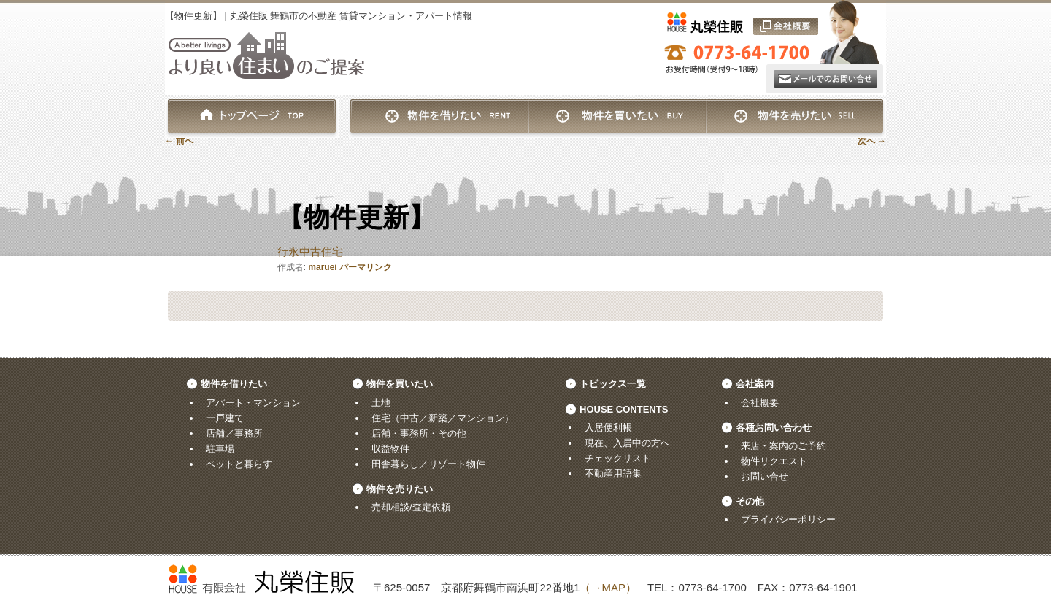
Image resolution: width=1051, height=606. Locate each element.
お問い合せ (764, 476)
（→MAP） (608, 587)
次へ (872, 141)
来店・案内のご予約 (783, 445)
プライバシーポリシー (788, 519)
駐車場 (220, 448)
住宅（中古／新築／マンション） (442, 418)
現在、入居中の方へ (627, 442)
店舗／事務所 (234, 433)
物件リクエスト (774, 461)
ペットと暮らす (239, 464)
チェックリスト (618, 458)
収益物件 (390, 448)
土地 (380, 402)
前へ (179, 141)
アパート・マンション (253, 402)
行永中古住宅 (310, 251)
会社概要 (760, 402)
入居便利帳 (608, 427)
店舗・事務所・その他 (418, 433)
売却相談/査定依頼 (410, 507)
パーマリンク (365, 267)
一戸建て (225, 418)
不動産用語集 (613, 473)
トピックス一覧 (613, 383)
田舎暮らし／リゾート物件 (428, 464)
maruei (322, 267)
